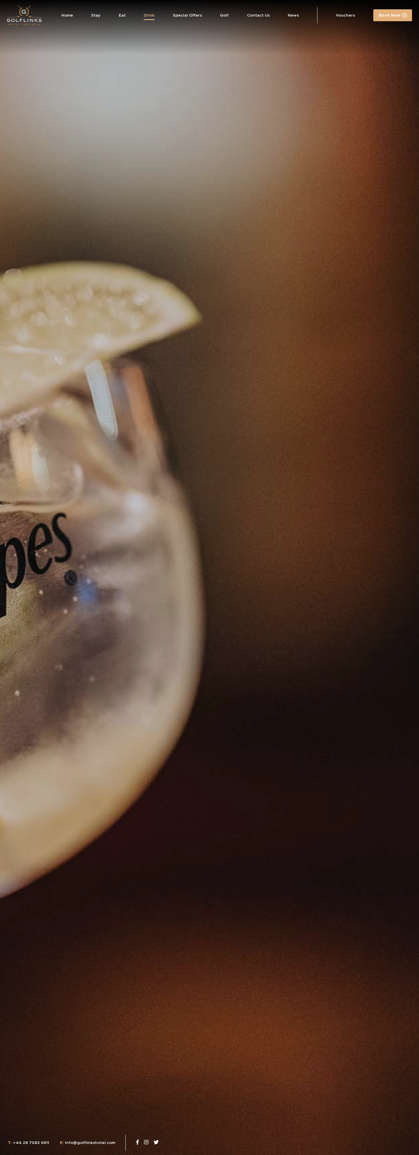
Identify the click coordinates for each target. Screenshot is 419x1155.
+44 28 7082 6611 (28, 1142)
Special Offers (187, 15)
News (293, 15)
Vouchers (345, 15)
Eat (122, 15)
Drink (149, 15)
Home (67, 15)
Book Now (389, 15)
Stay (95, 15)
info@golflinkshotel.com (87, 1142)
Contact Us (258, 15)
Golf (224, 15)
